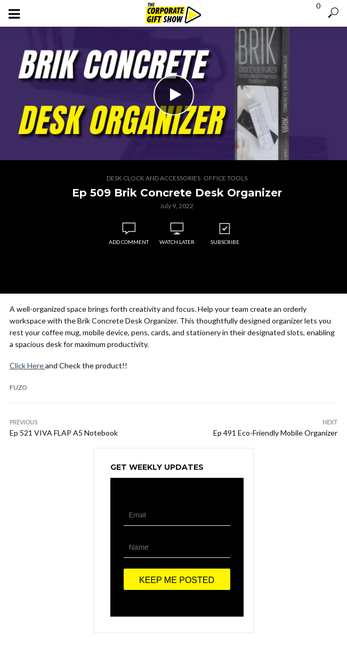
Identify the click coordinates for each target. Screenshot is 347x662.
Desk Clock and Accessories (153, 178)
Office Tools (225, 178)
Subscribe (225, 234)
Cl (13, 365)
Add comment (129, 242)
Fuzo (18, 387)
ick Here (31, 365)
